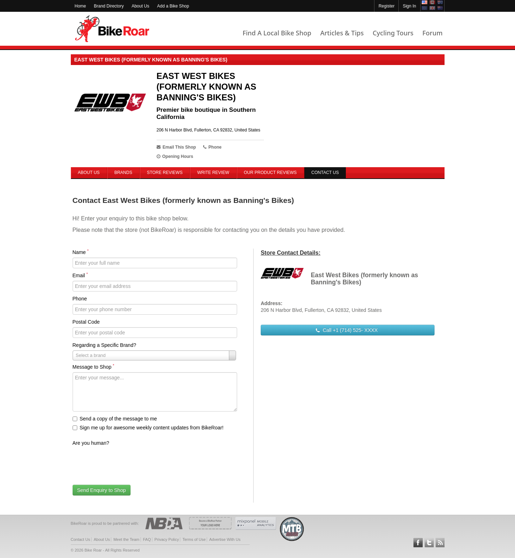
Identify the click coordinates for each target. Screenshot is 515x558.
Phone (80, 299)
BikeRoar (112, 28)
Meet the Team (126, 539)
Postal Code (86, 322)
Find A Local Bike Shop (276, 33)
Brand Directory (109, 6)
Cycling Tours (393, 33)
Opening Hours (175, 156)
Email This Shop (176, 147)
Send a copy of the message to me (115, 419)
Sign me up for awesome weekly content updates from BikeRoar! (148, 427)
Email (80, 275)
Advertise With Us (224, 539)
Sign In (409, 6)
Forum (432, 33)
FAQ (147, 539)
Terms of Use (194, 539)
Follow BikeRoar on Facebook (418, 542)
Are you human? (91, 443)
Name (81, 252)
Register (386, 6)
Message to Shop (93, 366)
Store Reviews (165, 172)
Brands (123, 172)
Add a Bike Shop (173, 6)
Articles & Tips (341, 33)
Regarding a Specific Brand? (104, 345)
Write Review (213, 172)
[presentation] (127, 462)
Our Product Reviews (270, 172)
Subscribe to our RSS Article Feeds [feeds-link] (440, 542)
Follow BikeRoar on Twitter (429, 542)
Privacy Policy (166, 539)
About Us (140, 6)
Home (80, 6)
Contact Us (80, 539)
